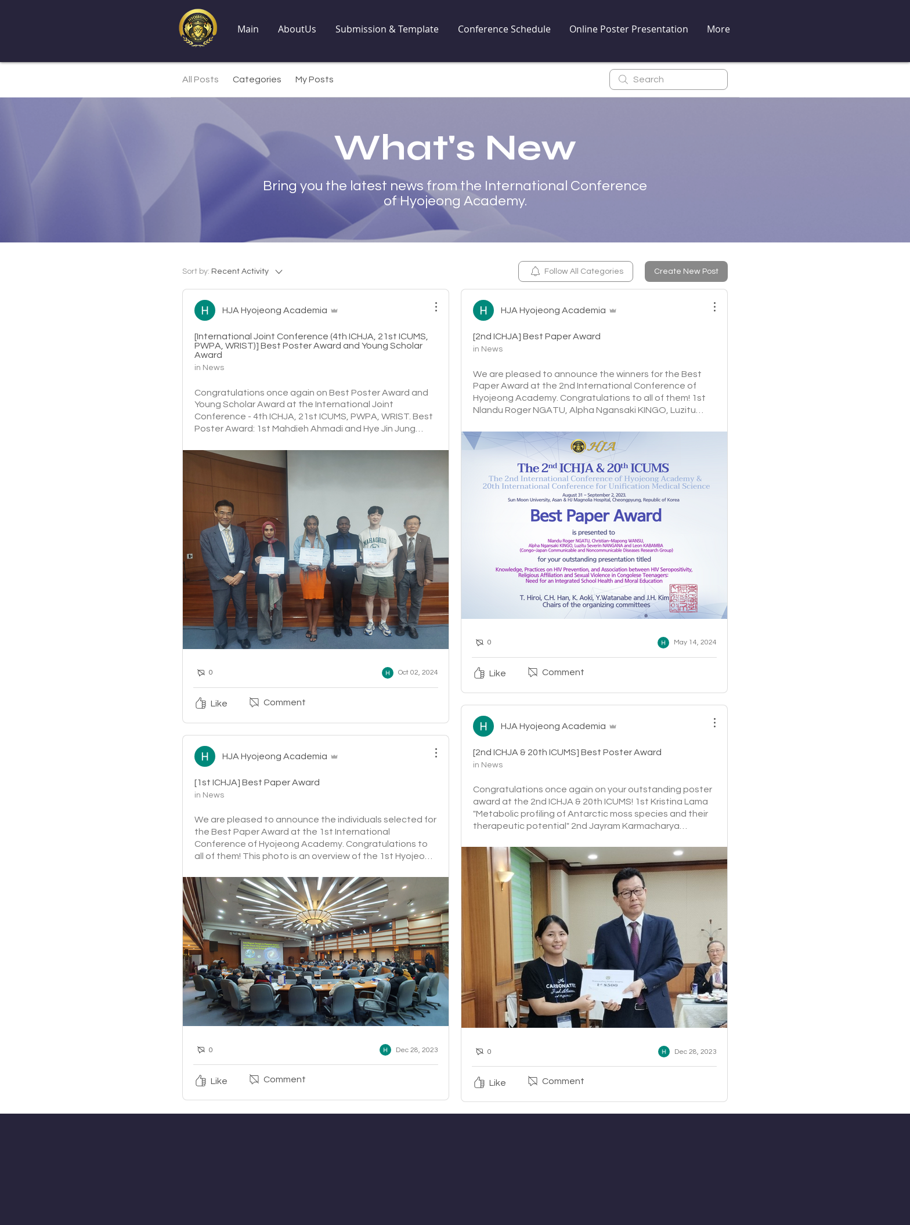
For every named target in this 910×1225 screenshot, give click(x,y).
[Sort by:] (233, 271)
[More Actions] (430, 307)
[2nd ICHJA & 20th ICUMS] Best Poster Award (567, 752)
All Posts (200, 79)
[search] (668, 79)
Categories (257, 79)
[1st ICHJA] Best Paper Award (257, 782)
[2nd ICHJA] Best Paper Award (537, 336)
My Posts (314, 79)
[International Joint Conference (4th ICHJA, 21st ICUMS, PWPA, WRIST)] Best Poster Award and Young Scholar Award (311, 346)
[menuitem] (575, 271)
